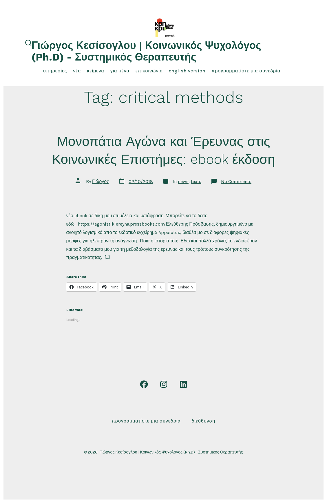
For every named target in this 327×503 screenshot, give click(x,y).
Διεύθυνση (203, 421)
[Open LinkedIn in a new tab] (183, 384)
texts (196, 181)
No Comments (236, 181)
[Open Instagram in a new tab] (163, 384)
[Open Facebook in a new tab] (144, 384)
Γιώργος (100, 181)
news (183, 181)
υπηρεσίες (55, 71)
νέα (77, 71)
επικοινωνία (149, 71)
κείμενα (95, 71)
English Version (187, 71)
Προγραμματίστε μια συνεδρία (245, 71)
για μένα (119, 71)
